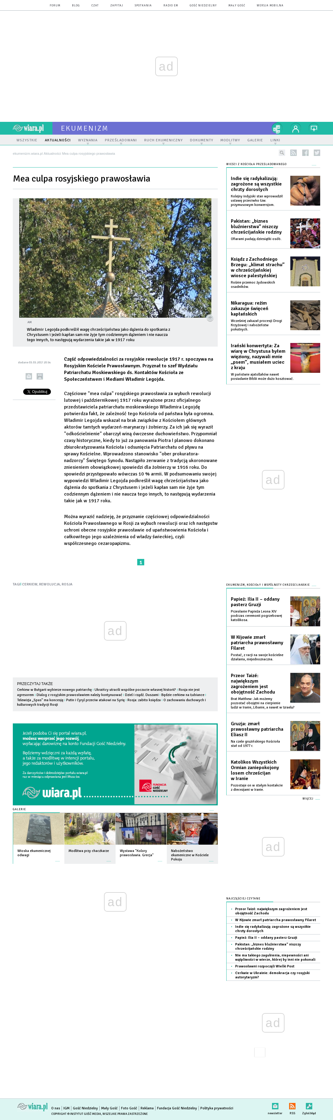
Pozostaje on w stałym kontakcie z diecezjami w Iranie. (257, 787)
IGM (66, 1108)
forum (55, 5)
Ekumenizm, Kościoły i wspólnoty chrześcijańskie (268, 585)
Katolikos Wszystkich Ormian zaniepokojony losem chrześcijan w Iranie (255, 770)
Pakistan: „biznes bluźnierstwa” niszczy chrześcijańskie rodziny (256, 226)
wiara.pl (32, 128)
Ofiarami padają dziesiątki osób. (256, 239)
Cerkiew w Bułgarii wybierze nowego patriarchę (55, 689)
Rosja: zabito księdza (144, 700)
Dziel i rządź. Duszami (142, 695)
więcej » (57, 858)
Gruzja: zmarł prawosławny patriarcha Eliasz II (257, 729)
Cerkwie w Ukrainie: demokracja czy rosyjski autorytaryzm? (272, 975)
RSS (292, 1105)
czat (95, 5)
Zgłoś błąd (309, 1105)
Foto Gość (129, 1108)
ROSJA (67, 584)
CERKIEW (30, 584)
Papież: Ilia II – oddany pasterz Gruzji (255, 601)
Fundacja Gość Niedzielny (177, 1108)
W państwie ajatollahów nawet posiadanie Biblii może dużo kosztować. (262, 376)
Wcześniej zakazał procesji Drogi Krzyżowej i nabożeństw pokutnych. (256, 325)
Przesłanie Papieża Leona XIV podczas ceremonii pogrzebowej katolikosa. (256, 615)
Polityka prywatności (216, 1108)
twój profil (295, 128)
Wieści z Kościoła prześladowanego (256, 164)
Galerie (19, 809)
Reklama (147, 1108)
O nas (55, 1108)
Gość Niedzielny (203, 5)
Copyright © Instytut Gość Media (76, 1114)
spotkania (143, 5)
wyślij (29, 376)
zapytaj (116, 5)
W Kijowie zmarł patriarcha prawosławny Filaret (257, 642)
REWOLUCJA (49, 584)
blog (76, 5)
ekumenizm (85, 128)
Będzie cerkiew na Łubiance (182, 695)
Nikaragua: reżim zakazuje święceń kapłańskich (249, 308)
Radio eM (170, 5)
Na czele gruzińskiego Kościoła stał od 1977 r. (255, 743)
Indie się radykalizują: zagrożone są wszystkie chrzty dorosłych (256, 184)
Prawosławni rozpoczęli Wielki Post (264, 966)
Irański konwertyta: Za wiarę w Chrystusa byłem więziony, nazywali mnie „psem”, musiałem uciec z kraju (258, 356)
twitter (317, 153)
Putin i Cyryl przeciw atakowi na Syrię (96, 700)
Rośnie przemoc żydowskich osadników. (253, 284)
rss (293, 153)
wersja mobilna (270, 5)
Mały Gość (236, 5)
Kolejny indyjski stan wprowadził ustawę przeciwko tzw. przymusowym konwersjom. (257, 200)
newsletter (275, 1105)
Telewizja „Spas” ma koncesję (40, 700)
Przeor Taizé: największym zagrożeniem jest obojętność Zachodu (253, 684)
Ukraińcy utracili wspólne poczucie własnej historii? (135, 689)
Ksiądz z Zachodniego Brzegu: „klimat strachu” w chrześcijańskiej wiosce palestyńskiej (258, 267)
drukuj (40, 376)
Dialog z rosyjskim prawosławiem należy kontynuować (79, 695)
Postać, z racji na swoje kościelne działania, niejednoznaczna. (257, 657)
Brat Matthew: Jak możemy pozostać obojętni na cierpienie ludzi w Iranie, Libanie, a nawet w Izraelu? (263, 703)
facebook (305, 153)
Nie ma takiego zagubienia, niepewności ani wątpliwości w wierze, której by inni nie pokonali (275, 957)
